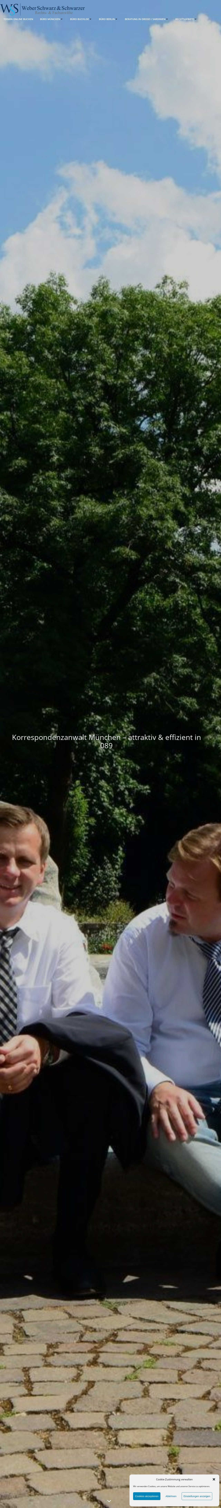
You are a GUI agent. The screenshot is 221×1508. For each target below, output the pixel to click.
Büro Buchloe (81, 19)
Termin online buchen (18, 19)
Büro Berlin (108, 19)
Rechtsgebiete (186, 19)
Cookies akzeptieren (146, 1496)
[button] (214, 1479)
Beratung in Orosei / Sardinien (147, 19)
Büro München (51, 19)
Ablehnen (171, 1496)
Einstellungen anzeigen (197, 1496)
